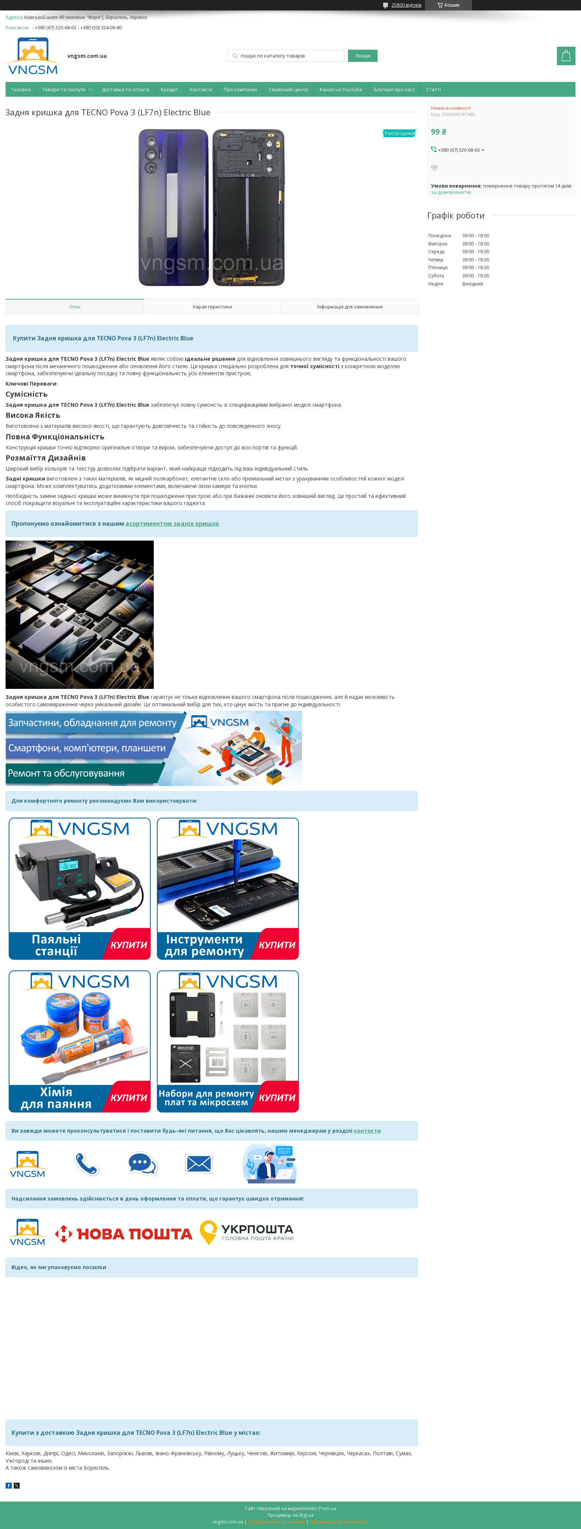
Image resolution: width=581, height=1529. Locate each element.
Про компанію (240, 89)
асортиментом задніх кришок (172, 523)
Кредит (169, 89)
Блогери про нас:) (394, 89)
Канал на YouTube (341, 89)
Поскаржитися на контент (276, 1522)
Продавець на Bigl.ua (290, 1515)
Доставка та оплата (125, 89)
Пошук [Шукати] (362, 56)
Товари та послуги (64, 89)
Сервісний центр (288, 89)
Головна (21, 89)
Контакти (201, 89)
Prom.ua (327, 1508)
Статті (433, 89)
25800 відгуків (406, 5)
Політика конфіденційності (339, 1522)
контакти (367, 1130)
